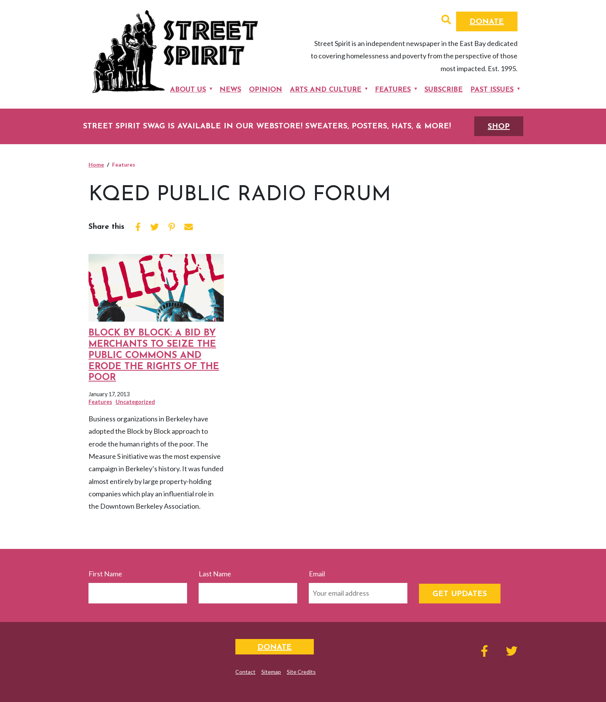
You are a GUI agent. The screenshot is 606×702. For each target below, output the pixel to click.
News (230, 90)
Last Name (215, 573)
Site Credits (301, 671)
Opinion (265, 90)
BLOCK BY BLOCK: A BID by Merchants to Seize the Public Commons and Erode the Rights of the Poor (154, 355)
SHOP (499, 127)
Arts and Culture (325, 90)
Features (393, 90)
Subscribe (443, 90)
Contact (245, 671)
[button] (446, 20)
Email (317, 573)
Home (96, 164)
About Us (188, 90)
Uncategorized (135, 402)
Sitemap (271, 671)
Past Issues (492, 90)
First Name (105, 573)
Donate (487, 22)
